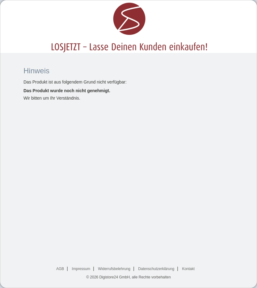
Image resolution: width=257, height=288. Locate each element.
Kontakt (188, 269)
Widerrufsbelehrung (114, 269)
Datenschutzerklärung (156, 269)
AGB (60, 269)
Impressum (81, 269)
